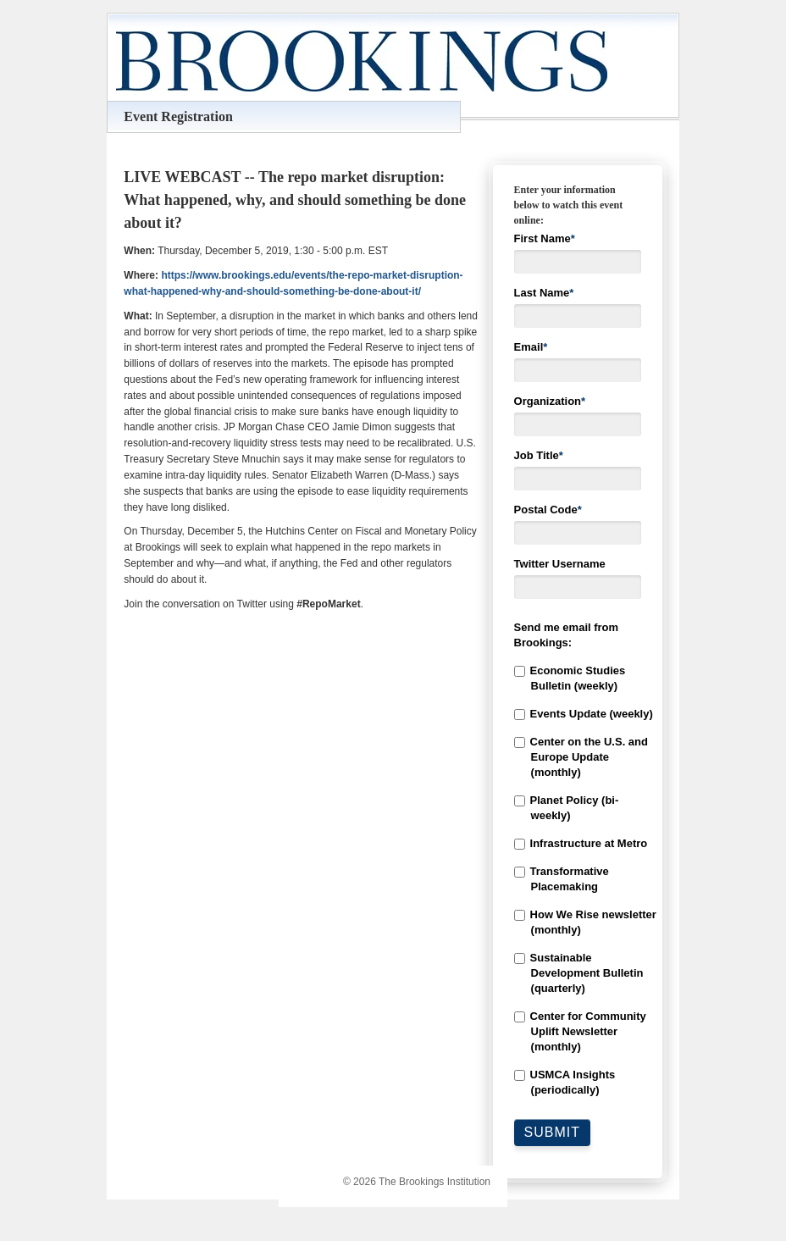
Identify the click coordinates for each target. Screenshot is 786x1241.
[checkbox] (577, 880)
